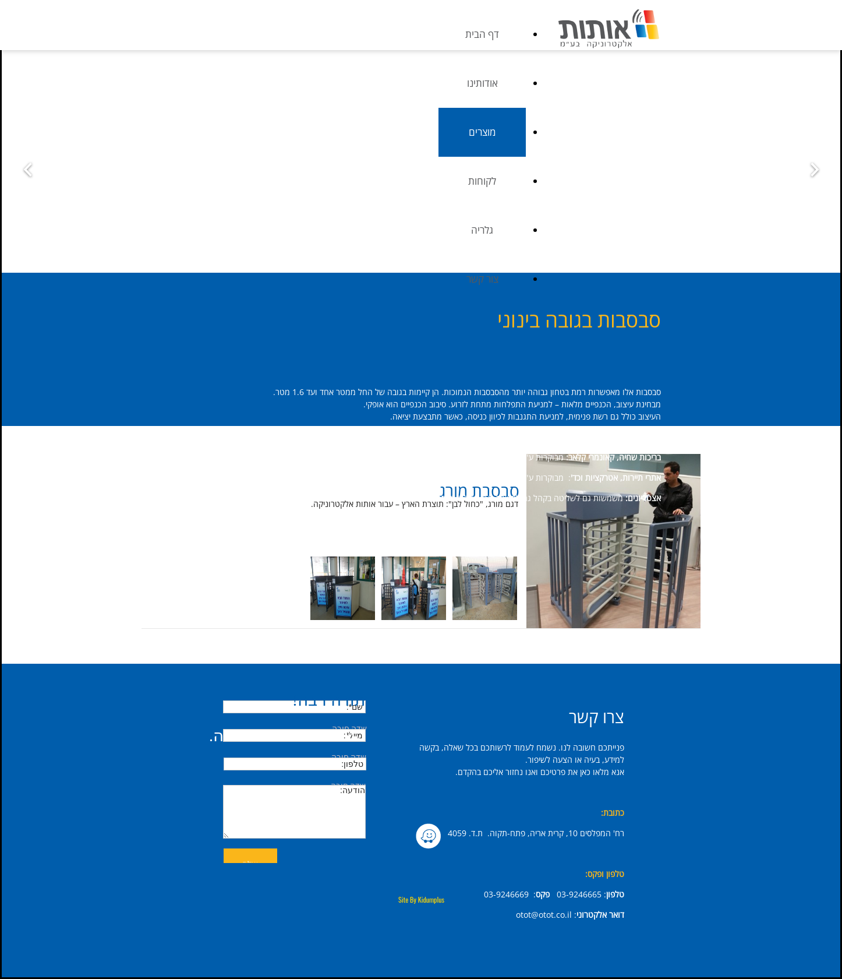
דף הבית (622, 34)
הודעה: (294, 812)
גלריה (622, 230)
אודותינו (622, 83)
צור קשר (622, 279)
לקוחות (622, 181)
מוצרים (622, 132)
